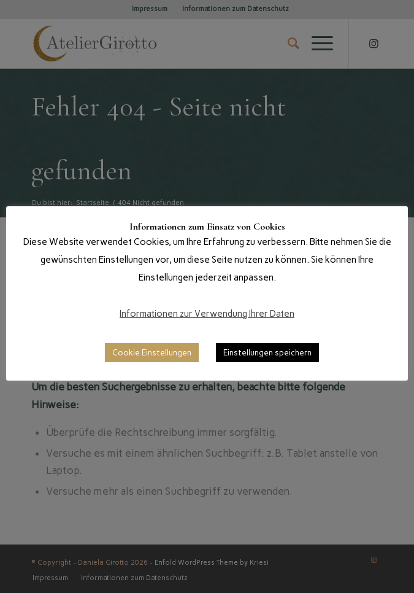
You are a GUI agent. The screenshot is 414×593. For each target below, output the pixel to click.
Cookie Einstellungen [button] (151, 352)
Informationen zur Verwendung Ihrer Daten (207, 313)
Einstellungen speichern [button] (267, 352)
